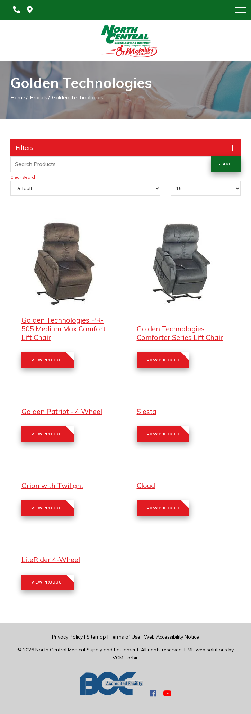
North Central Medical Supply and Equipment (86, 650)
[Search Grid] (125, 164)
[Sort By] (85, 188)
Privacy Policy (67, 637)
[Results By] (206, 188)
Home (17, 97)
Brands (38, 97)
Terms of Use (125, 637)
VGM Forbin (126, 657)
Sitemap (96, 637)
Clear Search (23, 177)
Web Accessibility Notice (171, 637)
